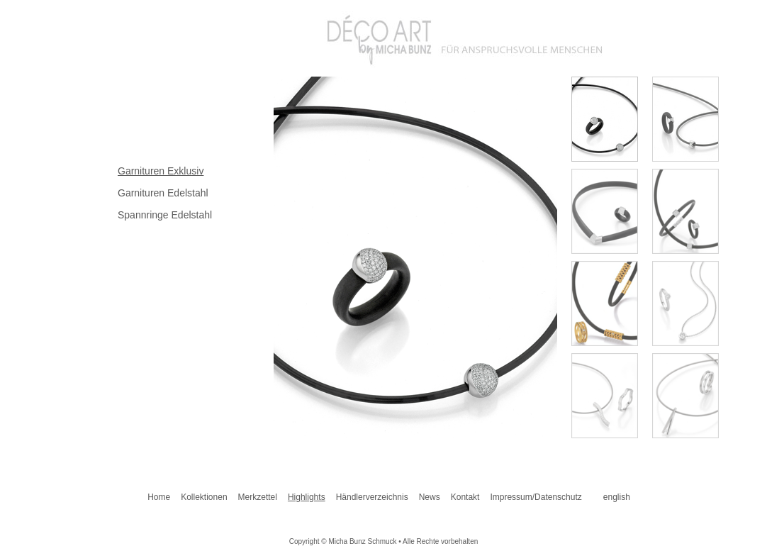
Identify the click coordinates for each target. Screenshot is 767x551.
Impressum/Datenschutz (535, 497)
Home (158, 497)
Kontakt (465, 497)
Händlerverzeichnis (372, 497)
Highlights (306, 497)
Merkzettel (257, 497)
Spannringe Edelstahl (165, 215)
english (616, 497)
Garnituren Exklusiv (160, 171)
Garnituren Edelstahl (163, 193)
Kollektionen (204, 497)
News (429, 497)
